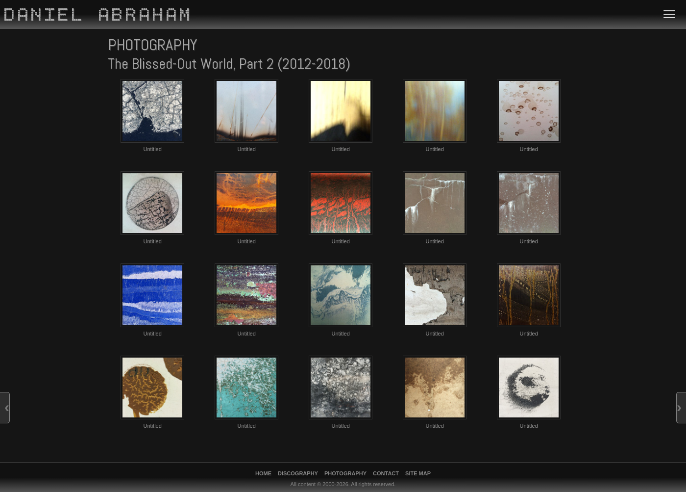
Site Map (418, 473)
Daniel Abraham (99, 16)
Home (263, 473)
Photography (345, 473)
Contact (386, 473)
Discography (298, 473)
